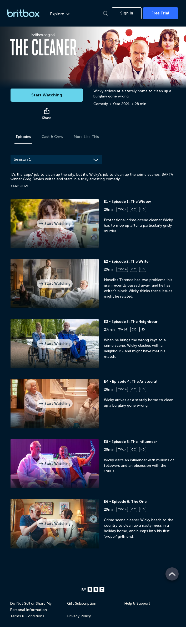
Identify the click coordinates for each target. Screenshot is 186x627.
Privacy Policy (79, 616)
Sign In (126, 13)
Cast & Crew (52, 136)
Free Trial (160, 13)
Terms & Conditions (27, 616)
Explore (59, 14)
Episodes (23, 136)
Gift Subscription (81, 603)
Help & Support (137, 603)
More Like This (86, 136)
